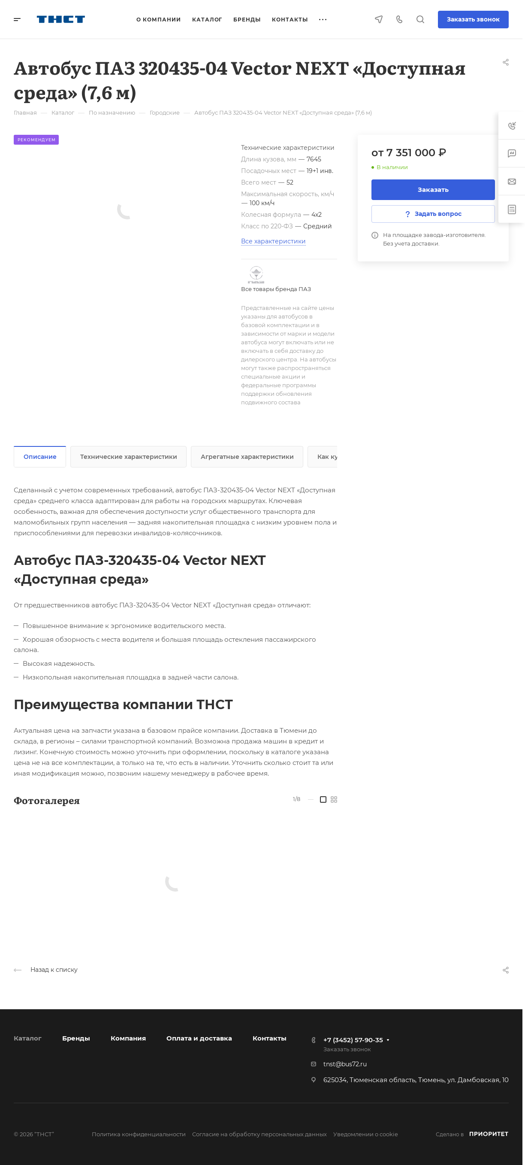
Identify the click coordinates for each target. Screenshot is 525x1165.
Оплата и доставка (199, 1038)
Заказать (433, 189)
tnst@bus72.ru (345, 1064)
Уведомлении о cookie (365, 1134)
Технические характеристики (128, 457)
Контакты (270, 1038)
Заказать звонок (473, 19)
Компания (128, 1038)
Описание (40, 457)
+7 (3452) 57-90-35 (353, 1040)
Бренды (76, 1038)
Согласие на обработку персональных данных (259, 1134)
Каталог (28, 1038)
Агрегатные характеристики (247, 457)
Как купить (335, 457)
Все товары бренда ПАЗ (276, 288)
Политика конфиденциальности (139, 1134)
